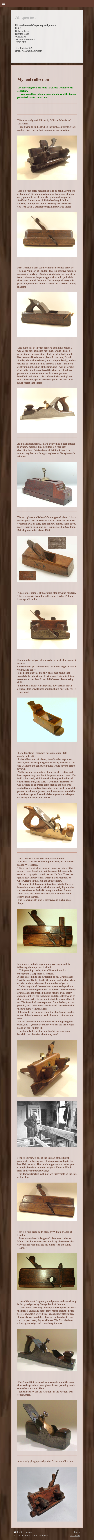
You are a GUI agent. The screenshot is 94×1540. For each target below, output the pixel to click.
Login (77, 1532)
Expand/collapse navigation (47, 3)
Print (18, 1532)
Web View (75, 1535)
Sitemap (28, 1532)
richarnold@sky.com (32, 50)
